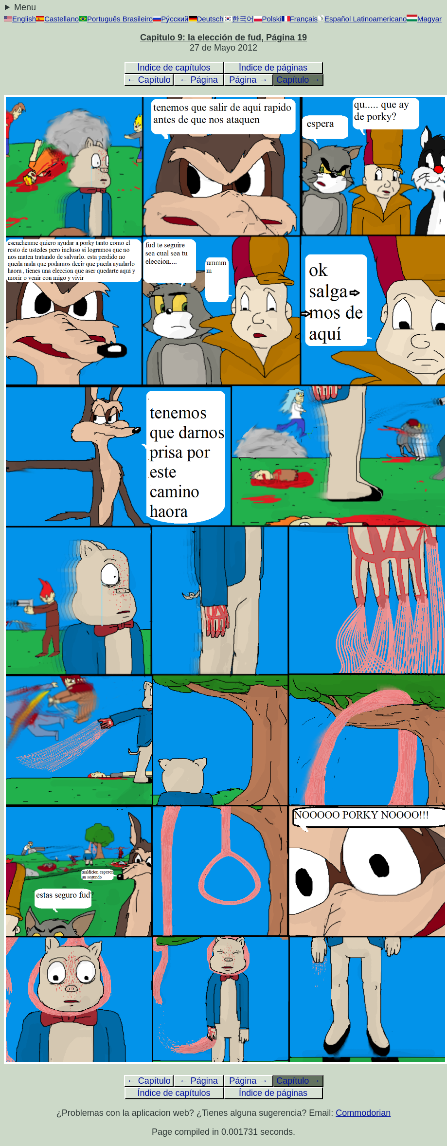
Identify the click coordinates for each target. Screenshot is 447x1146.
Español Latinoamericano (362, 19)
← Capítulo (149, 80)
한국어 (239, 19)
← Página (198, 80)
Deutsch (206, 19)
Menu (25, 7)
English (20, 19)
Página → (248, 80)
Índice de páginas (273, 68)
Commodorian (363, 1113)
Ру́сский (170, 19)
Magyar (424, 19)
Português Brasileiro (116, 19)
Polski (268, 19)
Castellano (57, 19)
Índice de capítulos (173, 68)
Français (300, 19)
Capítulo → (298, 80)
